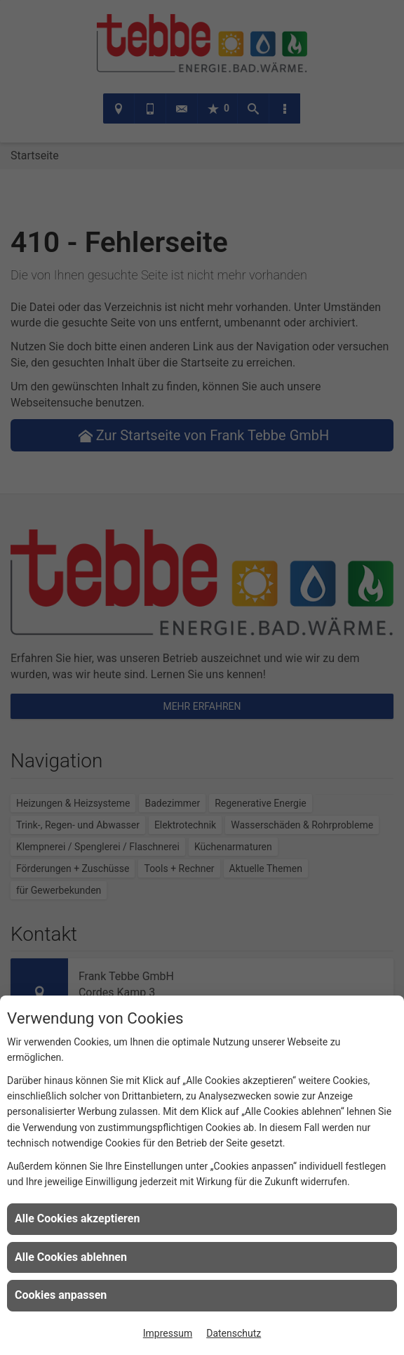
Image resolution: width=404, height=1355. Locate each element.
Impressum (167, 1333)
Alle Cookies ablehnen (71, 1257)
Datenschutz (233, 1333)
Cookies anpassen (61, 1295)
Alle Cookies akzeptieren (77, 1218)
